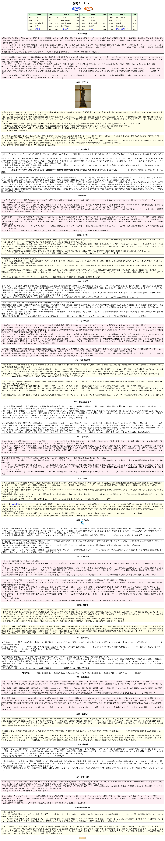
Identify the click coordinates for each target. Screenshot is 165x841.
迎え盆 (37, 29)
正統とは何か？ (122, 29)
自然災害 (15, 504)
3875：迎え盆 (82, 235)
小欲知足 (64, 29)
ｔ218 (90, 4)
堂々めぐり (93, 29)
